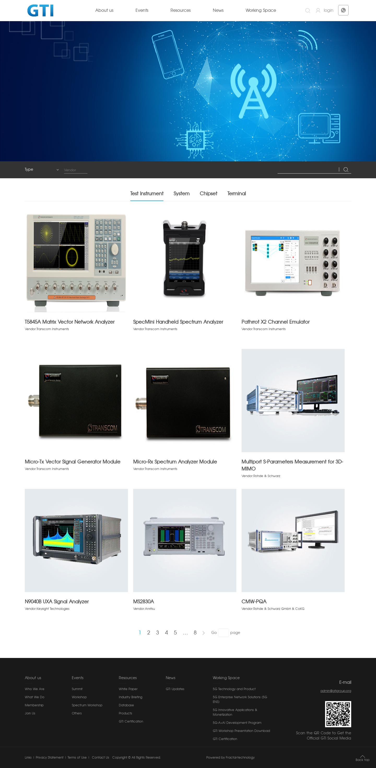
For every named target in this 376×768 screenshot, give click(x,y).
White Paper (128, 689)
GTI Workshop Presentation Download (241, 730)
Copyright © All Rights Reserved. (136, 757)
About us (104, 10)
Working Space (261, 10)
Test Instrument (146, 194)
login (328, 10)
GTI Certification (131, 721)
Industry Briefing (130, 697)
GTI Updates (175, 689)
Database (126, 705)
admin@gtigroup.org (335, 690)
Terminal (236, 194)
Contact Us (100, 757)
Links (28, 757)
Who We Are (34, 689)
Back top (362, 759)
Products (125, 713)
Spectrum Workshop (87, 705)
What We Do (34, 697)
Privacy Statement (49, 757)
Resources (181, 10)
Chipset (208, 194)
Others (77, 713)
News (218, 10)
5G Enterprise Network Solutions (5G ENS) (240, 699)
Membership (34, 705)
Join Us (30, 713)
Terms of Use (77, 757)
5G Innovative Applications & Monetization (235, 712)
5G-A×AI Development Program (237, 722)
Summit (77, 689)
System (182, 194)
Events (142, 10)
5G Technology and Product (234, 689)
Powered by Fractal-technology (230, 757)
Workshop (79, 697)
